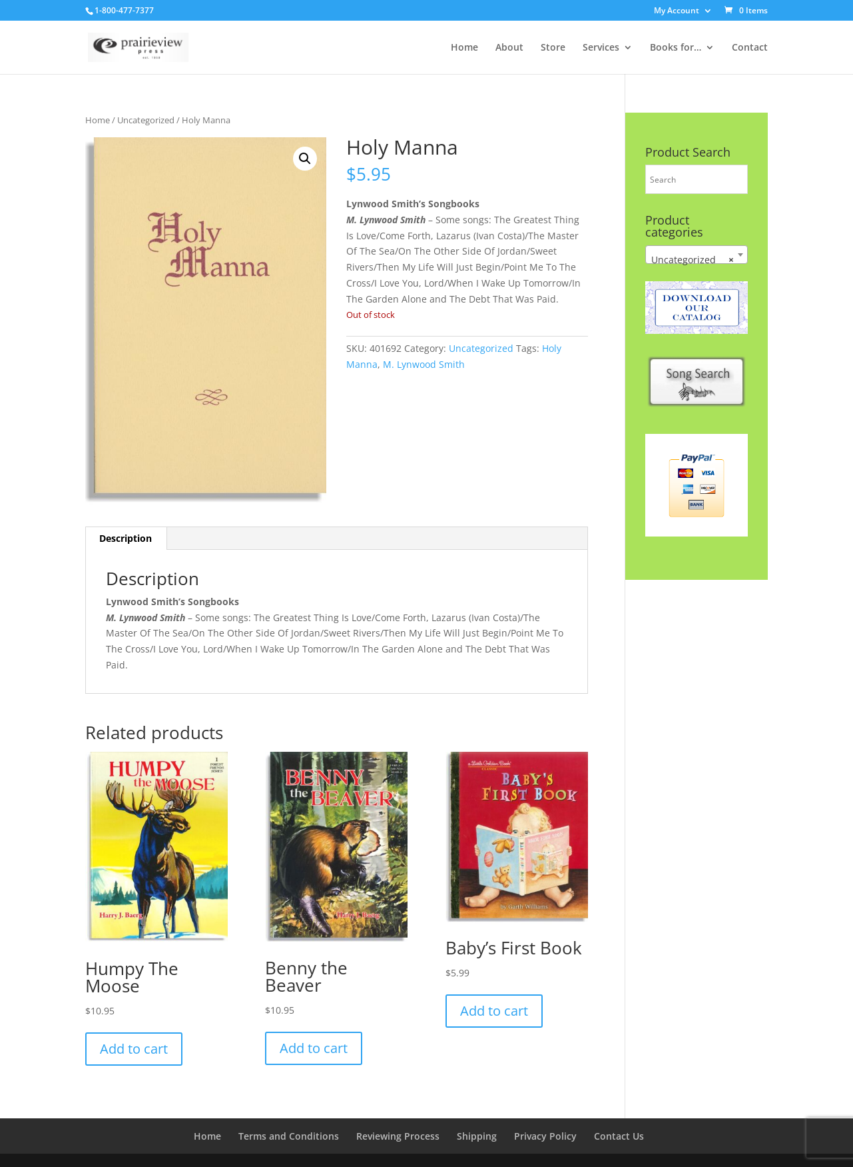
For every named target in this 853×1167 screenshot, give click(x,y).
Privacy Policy (545, 1136)
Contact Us (619, 1136)
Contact (750, 48)
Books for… (675, 48)
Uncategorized (145, 120)
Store (553, 48)
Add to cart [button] (134, 1049)
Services (601, 48)
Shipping (477, 1136)
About (509, 48)
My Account (676, 11)
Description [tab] (125, 538)
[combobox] (696, 254)
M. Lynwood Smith (424, 364)
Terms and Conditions (288, 1136)
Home (464, 48)
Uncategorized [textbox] (692, 260)
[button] (305, 159)
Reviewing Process (397, 1136)
